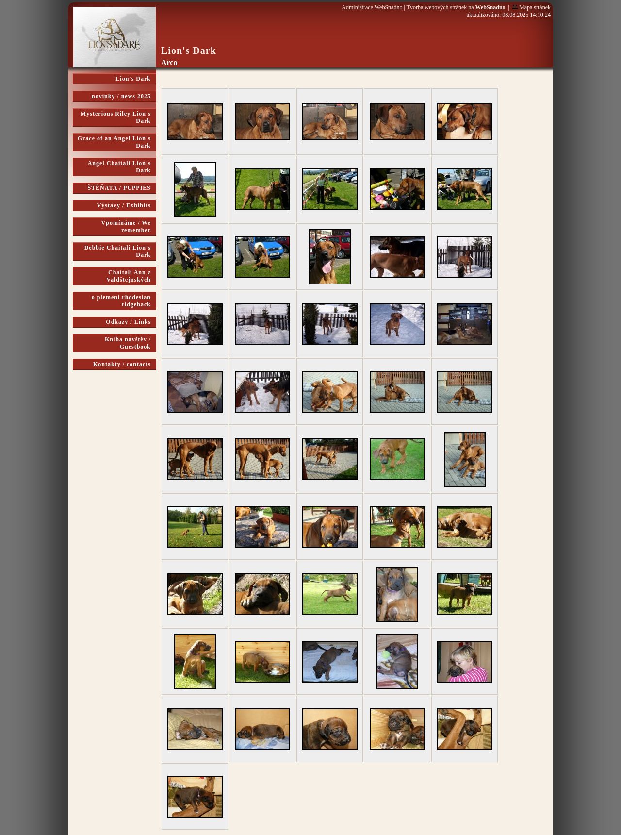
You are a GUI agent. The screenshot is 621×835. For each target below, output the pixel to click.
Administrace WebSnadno (372, 7)
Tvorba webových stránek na (456, 7)
